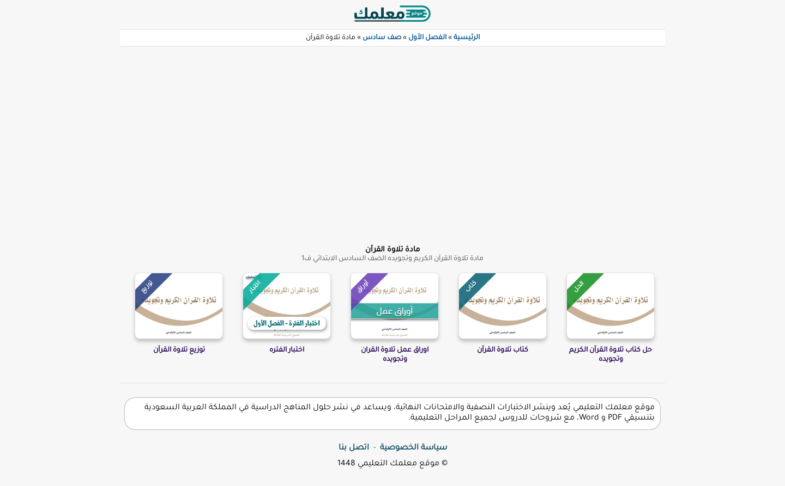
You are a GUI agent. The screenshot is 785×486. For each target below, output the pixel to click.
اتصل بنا (354, 448)
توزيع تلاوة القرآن (179, 350)
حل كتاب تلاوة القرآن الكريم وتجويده (610, 355)
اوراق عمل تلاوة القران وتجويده (394, 355)
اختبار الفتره (286, 350)
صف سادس (382, 38)
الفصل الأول (427, 38)
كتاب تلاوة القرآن (502, 350)
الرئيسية (467, 38)
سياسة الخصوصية (413, 448)
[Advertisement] (392, 139)
